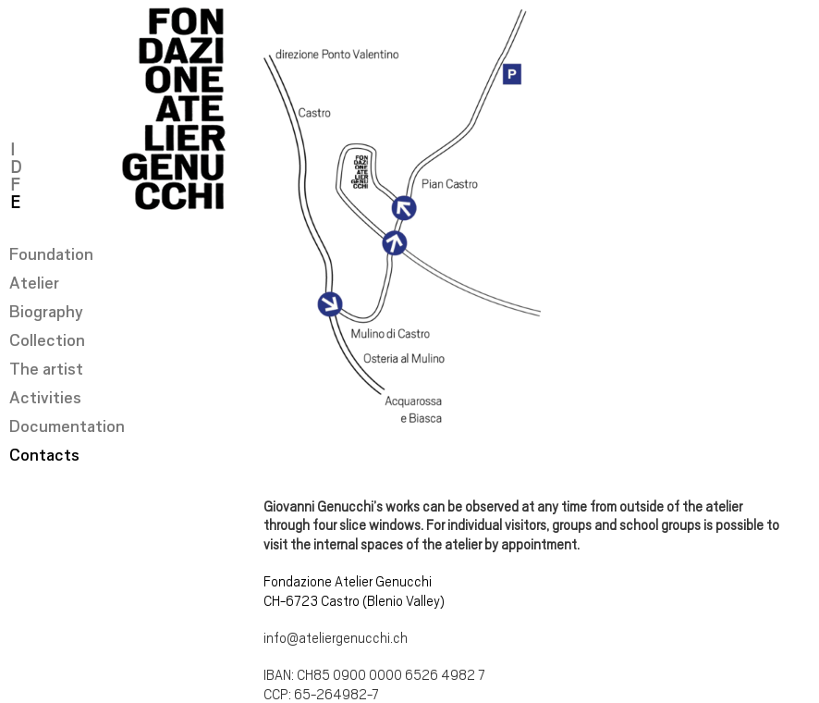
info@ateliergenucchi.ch (335, 638)
